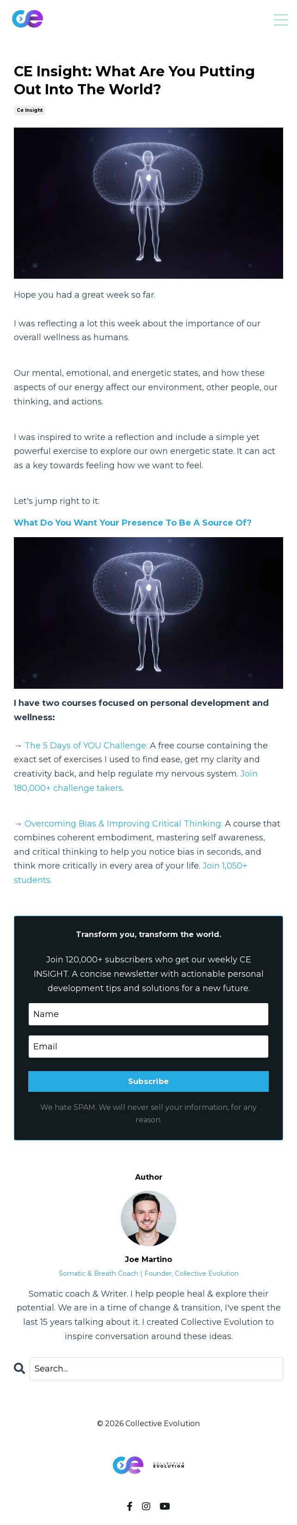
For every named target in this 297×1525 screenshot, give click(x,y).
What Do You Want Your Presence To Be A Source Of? (133, 523)
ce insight (30, 110)
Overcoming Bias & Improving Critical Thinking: (124, 824)
